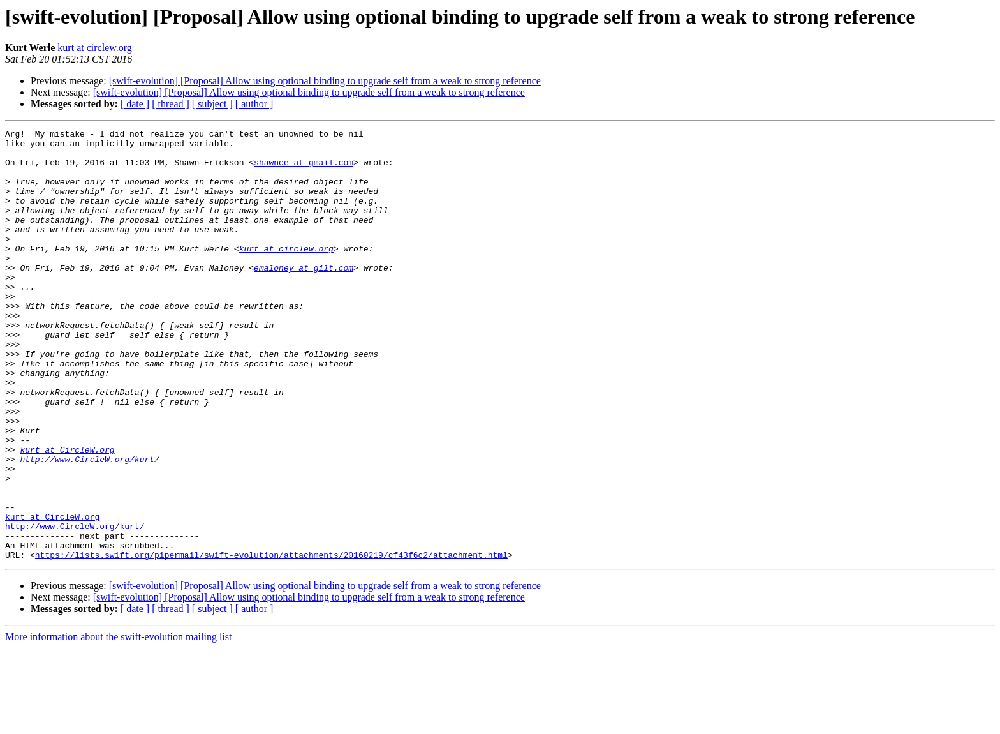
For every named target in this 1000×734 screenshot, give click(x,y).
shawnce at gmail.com (303, 170)
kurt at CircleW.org (67, 514)
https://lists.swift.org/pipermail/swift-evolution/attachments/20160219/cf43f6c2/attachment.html (271, 641)
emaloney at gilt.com (303, 296)
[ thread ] (170, 103)
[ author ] (254, 103)
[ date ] (135, 103)
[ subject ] (212, 103)
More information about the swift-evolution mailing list (118, 722)
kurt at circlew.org (94, 47)
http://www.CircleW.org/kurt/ (89, 526)
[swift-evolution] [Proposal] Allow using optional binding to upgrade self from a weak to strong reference (325, 80)
